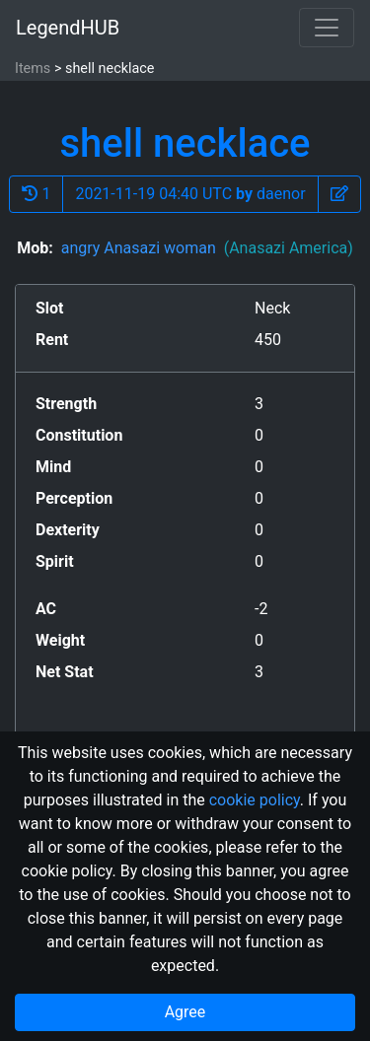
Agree (185, 1012)
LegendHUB (67, 27)
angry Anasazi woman (207, 248)
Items (32, 68)
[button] (339, 194)
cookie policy (254, 800)
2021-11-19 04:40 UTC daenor (190, 193)
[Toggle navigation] (326, 27)
